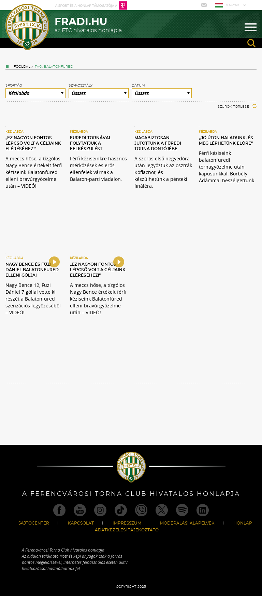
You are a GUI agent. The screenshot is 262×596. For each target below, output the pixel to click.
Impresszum (127, 523)
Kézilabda (14, 131)
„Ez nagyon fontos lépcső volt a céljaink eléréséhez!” (33, 143)
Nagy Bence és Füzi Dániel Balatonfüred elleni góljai (32, 269)
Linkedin (202, 510)
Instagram (100, 510)
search (251, 43)
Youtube (80, 510)
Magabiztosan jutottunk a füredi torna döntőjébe (157, 143)
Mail (204, 5)
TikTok (121, 510)
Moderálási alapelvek (187, 523)
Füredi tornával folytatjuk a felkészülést (90, 143)
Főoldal (22, 66)
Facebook (59, 510)
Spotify (182, 510)
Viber (141, 510)
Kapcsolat (81, 523)
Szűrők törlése (237, 106)
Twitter (162, 510)
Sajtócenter (33, 523)
